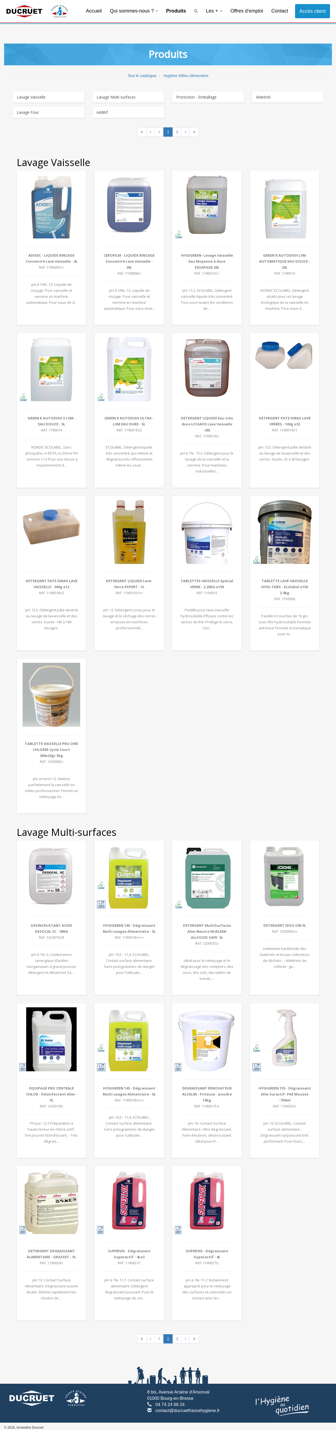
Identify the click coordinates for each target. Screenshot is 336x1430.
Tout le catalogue (142, 75)
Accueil (94, 11)
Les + (214, 11)
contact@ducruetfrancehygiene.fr (187, 1410)
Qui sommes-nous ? (134, 11)
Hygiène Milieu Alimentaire (185, 75)
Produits (176, 11)
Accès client (312, 11)
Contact (279, 11)
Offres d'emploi (246, 11)
